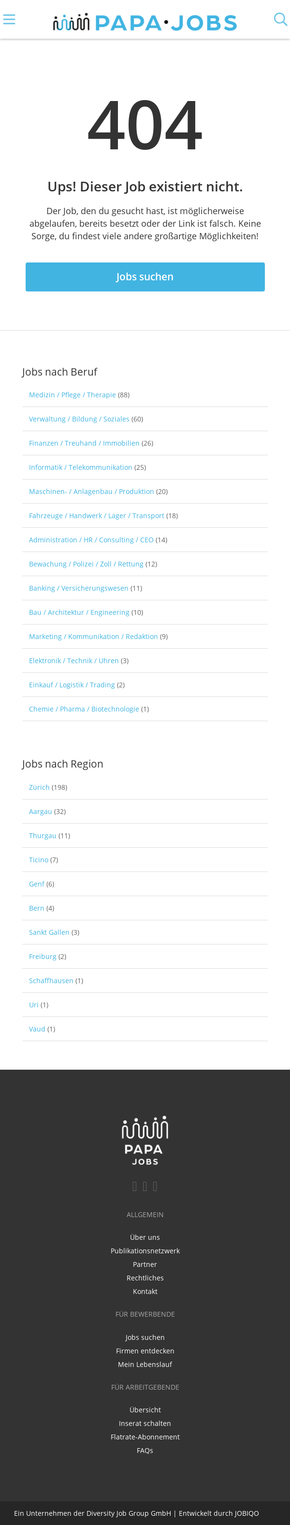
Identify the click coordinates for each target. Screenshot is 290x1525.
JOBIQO (247, 1513)
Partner (145, 1264)
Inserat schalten (145, 1423)
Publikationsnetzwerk (145, 1250)
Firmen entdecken (145, 1350)
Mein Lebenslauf (145, 1364)
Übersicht (145, 1409)
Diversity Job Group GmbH (129, 1513)
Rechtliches (145, 1277)
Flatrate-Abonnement (145, 1436)
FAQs (145, 1450)
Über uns (145, 1237)
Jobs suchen (145, 276)
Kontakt (145, 1291)
